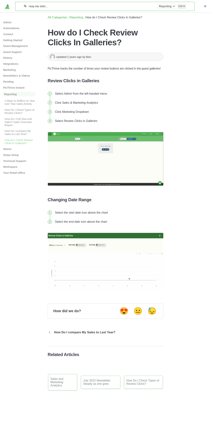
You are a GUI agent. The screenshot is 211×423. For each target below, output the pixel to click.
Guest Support (12, 51)
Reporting (10, 94)
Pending (8, 81)
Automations (11, 28)
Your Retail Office (14, 172)
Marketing (9, 69)
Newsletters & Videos (16, 75)
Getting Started (12, 40)
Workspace (10, 166)
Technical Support (14, 160)
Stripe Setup (11, 154)
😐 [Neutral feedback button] (138, 311)
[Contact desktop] (201, 8)
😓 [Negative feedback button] (152, 311)
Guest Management (15, 45)
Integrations (10, 63)
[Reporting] (76, 17)
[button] (205, 6)
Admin (7, 22)
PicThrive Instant (13, 87)
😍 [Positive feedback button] (124, 311)
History (7, 57)
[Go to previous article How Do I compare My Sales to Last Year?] (83, 332)
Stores (7, 148)
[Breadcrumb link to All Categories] (57, 17)
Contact (8, 34)
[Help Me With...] (91, 6)
